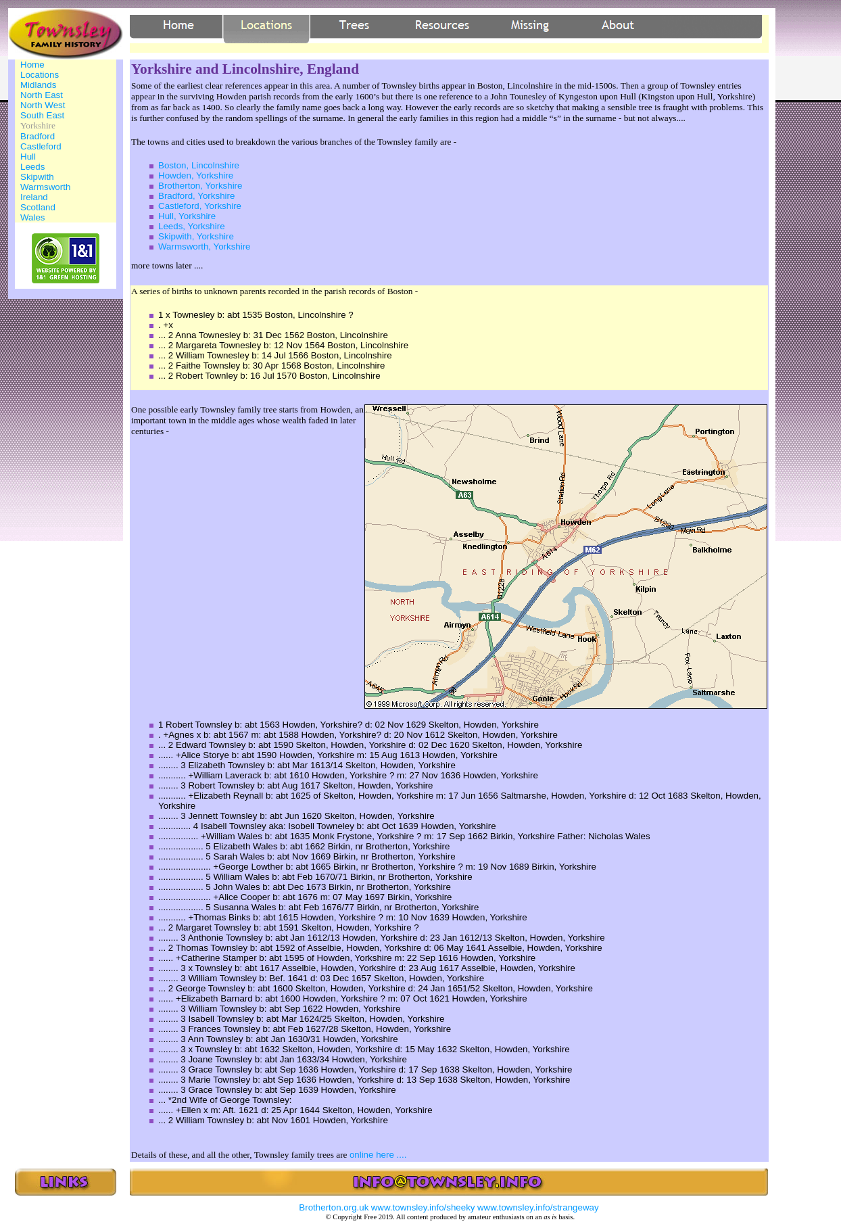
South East (42, 115)
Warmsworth (45, 187)
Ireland (34, 197)
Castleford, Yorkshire (199, 206)
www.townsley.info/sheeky (423, 1207)
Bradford (37, 136)
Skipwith (37, 177)
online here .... (378, 1155)
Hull (28, 156)
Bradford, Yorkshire (196, 196)
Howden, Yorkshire (195, 175)
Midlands (38, 85)
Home (32, 65)
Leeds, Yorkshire (191, 226)
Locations (39, 75)
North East (41, 95)
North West (42, 105)
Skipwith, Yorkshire (196, 236)
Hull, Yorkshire (187, 216)
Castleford (41, 146)
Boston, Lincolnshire (198, 165)
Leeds (32, 167)
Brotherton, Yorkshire (200, 186)
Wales (32, 217)
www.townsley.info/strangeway (538, 1207)
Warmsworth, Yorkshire (204, 246)
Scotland (37, 207)
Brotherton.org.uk (333, 1207)
